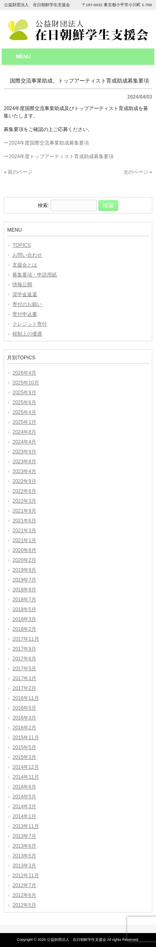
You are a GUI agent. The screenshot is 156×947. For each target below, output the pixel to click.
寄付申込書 (24, 314)
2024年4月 (24, 442)
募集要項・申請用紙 (34, 275)
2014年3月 (24, 806)
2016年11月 (25, 698)
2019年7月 (24, 580)
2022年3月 (24, 501)
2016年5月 (24, 708)
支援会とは (24, 265)
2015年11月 (25, 737)
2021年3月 (24, 530)
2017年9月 (24, 649)
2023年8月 (24, 461)
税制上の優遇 (27, 334)
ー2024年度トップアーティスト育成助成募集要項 (59, 156)
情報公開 (22, 284)
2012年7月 (24, 885)
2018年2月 (24, 629)
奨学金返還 (24, 294)
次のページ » (137, 172)
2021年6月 (24, 521)
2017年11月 (25, 639)
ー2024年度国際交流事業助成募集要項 (46, 143)
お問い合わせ (27, 255)
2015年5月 (24, 747)
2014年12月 (25, 767)
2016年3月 (24, 718)
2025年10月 (25, 383)
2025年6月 (24, 402)
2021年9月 (24, 511)
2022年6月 (24, 491)
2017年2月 (24, 688)
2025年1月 (24, 422)
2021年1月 (24, 540)
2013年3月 (24, 866)
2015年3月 (24, 757)
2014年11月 (25, 777)
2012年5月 (24, 905)
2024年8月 (24, 432)
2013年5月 (24, 856)
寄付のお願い (27, 304)
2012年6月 (24, 895)
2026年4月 (24, 373)
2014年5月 (24, 797)
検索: (43, 206)
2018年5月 (24, 609)
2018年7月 (24, 599)
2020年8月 (24, 550)
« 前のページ (18, 172)
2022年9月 (24, 481)
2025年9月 (24, 392)
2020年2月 (24, 560)
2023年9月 (24, 452)
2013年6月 (24, 846)
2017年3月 (24, 678)
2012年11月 (25, 875)
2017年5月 (24, 668)
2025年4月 (24, 412)
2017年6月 (24, 659)
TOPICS (21, 245)
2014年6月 (24, 787)
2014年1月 (24, 816)
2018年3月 (24, 619)
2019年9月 (24, 570)
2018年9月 (24, 590)
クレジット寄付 (29, 324)
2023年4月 (24, 471)
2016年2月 (24, 728)
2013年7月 (24, 836)
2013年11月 (25, 826)
